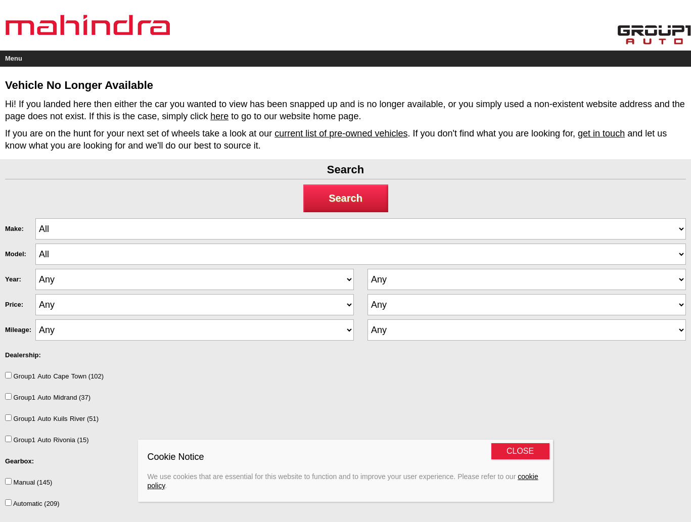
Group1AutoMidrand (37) (47, 397)
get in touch (601, 133)
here (219, 116)
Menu (13, 58)
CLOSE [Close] (520, 451)
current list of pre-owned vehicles (340, 133)
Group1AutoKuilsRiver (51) (52, 418)
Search (345, 198)
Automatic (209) (32, 503)
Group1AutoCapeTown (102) (54, 376)
